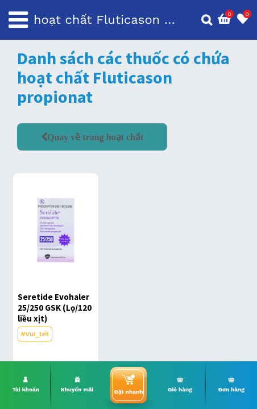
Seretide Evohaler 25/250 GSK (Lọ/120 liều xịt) (55, 307)
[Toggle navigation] (18, 20)
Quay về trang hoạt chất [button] (95, 136)
